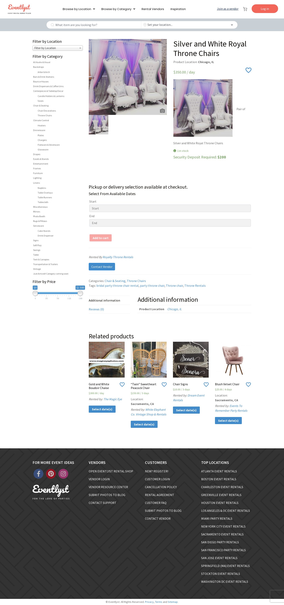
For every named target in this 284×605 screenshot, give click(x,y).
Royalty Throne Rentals (123, 257)
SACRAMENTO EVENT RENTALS (222, 534)
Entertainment (40, 163)
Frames (37, 168)
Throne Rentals (195, 286)
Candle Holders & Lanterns (51, 96)
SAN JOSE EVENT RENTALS (219, 558)
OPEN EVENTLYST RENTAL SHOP (111, 471)
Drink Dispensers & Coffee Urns (48, 86)
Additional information (104, 300)
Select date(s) (102, 409)
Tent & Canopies (41, 259)
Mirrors (36, 211)
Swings (36, 250)
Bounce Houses (41, 81)
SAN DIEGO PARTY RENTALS (220, 542)
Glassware (43, 149)
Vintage (37, 268)
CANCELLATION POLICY (161, 487)
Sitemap (173, 602)
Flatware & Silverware (49, 144)
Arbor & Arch (44, 72)
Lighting (37, 177)
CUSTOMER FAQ (155, 503)
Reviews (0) (96, 309)
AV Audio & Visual (41, 62)
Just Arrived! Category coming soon (50, 273)
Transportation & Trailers (45, 264)
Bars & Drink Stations (43, 76)
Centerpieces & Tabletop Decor (48, 90)
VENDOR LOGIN (99, 479)
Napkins (42, 187)
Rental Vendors (153, 9)
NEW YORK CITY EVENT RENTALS (223, 526)
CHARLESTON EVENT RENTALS (222, 487)
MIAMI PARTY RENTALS (216, 518)
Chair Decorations (47, 110)
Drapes (36, 154)
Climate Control (41, 120)
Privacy (149, 602)
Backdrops (38, 66)
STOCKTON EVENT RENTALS (220, 574)
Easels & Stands (41, 158)
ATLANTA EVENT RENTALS (219, 471)
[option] (128, 77)
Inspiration (178, 9)
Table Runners (45, 197)
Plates (41, 135)
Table (36, 254)
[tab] (109, 300)
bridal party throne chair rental (117, 286)
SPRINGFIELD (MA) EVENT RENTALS (225, 566)
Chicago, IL (174, 309)
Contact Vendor (101, 267)
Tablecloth (43, 202)
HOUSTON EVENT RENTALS (219, 503)
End (91, 216)
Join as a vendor (227, 9)
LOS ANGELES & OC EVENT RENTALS (225, 511)
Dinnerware (39, 130)
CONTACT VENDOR (158, 518)
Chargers (42, 140)
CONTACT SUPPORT (102, 503)
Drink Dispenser (45, 235)
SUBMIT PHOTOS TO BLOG (107, 495)
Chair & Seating (41, 105)
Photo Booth (39, 216)
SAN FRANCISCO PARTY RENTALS (223, 550)
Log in (265, 9)
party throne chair (152, 286)
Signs (35, 240)
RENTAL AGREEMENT (159, 495)
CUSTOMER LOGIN (157, 479)
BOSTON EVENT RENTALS (218, 479)
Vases (40, 100)
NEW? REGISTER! (156, 471)
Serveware (38, 225)
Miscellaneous (40, 206)
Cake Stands (44, 230)
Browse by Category (116, 9)
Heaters (42, 125)
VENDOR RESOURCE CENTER (108, 487)
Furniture (38, 173)
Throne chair (174, 286)
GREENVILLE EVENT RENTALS (221, 495)
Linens (36, 182)
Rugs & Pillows (40, 221)
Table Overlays (45, 192)
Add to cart (100, 238)
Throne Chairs (45, 115)
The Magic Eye (112, 399)
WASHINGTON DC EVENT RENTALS (224, 582)
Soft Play (37, 245)
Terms (158, 602)
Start (92, 201)
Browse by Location (77, 9)
